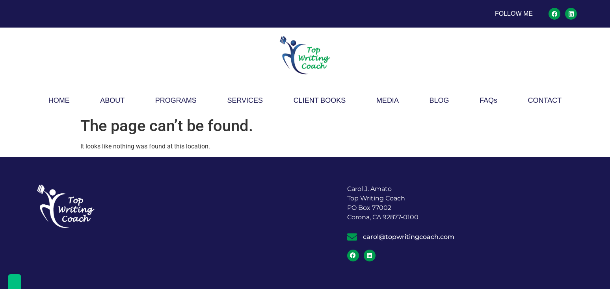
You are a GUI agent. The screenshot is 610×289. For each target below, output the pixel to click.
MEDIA (387, 100)
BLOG (439, 100)
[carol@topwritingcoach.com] (352, 237)
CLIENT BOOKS (320, 100)
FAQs (488, 100)
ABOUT (112, 100)
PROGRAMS (176, 100)
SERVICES (245, 100)
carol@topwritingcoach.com (408, 237)
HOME (59, 100)
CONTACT (545, 100)
